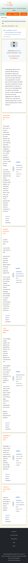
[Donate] (17, 56)
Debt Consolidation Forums (10, 30)
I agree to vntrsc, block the (6, 489)
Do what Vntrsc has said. (6, 231)
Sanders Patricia (20, 502)
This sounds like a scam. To (6, 117)
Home (14, 546)
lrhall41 (18, 162)
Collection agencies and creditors (13, 32)
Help (14, 542)
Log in (9, 14)
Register (16, 14)
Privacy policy (14, 538)
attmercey (17, 50)
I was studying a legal (6, 330)
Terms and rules (14, 535)
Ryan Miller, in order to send (7, 437)
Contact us (14, 531)
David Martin (19, 273)
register (7, 218)
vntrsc (17, 167)
